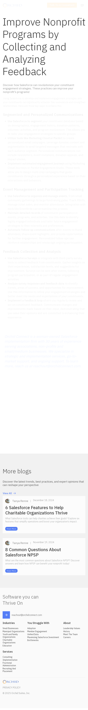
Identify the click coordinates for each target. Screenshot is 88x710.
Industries (9, 624)
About (67, 624)
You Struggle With (38, 624)
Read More (11, 530)
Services (8, 652)
